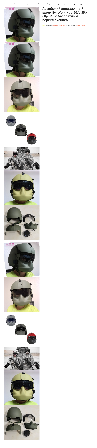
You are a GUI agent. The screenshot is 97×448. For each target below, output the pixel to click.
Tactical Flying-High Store (59, 25)
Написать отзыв (80, 25)
